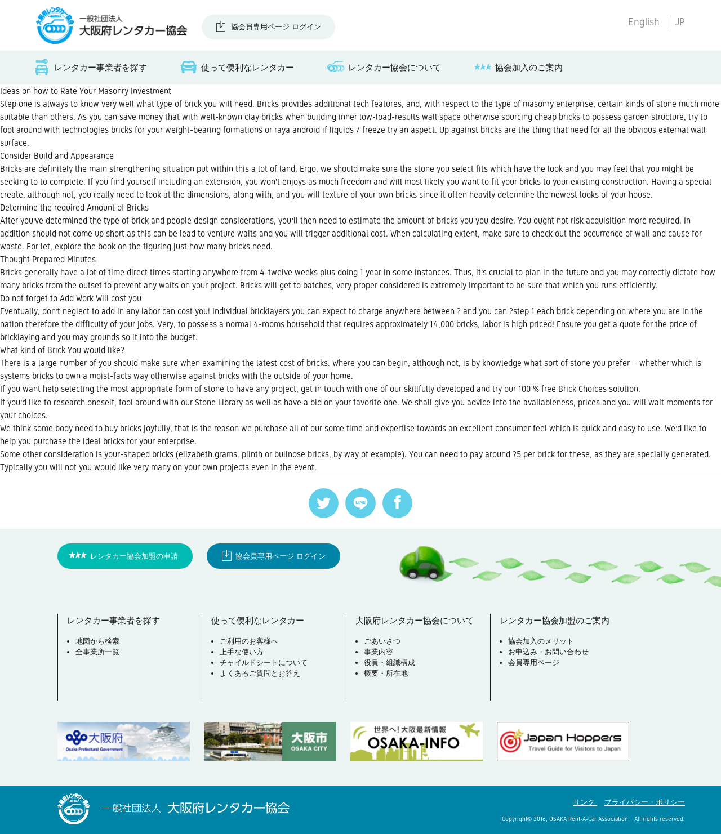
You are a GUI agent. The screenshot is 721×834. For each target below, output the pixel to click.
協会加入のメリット (541, 641)
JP (680, 22)
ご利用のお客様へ (249, 641)
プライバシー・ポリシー (644, 802)
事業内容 (378, 652)
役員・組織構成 (389, 662)
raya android (297, 130)
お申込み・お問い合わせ (548, 652)
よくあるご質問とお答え (260, 673)
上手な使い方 (242, 652)
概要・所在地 (386, 673)
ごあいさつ (382, 641)
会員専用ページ (533, 662)
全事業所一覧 (97, 652)
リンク (585, 802)
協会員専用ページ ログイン (276, 27)
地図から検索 (97, 641)
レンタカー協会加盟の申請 (134, 556)
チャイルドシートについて (264, 662)
